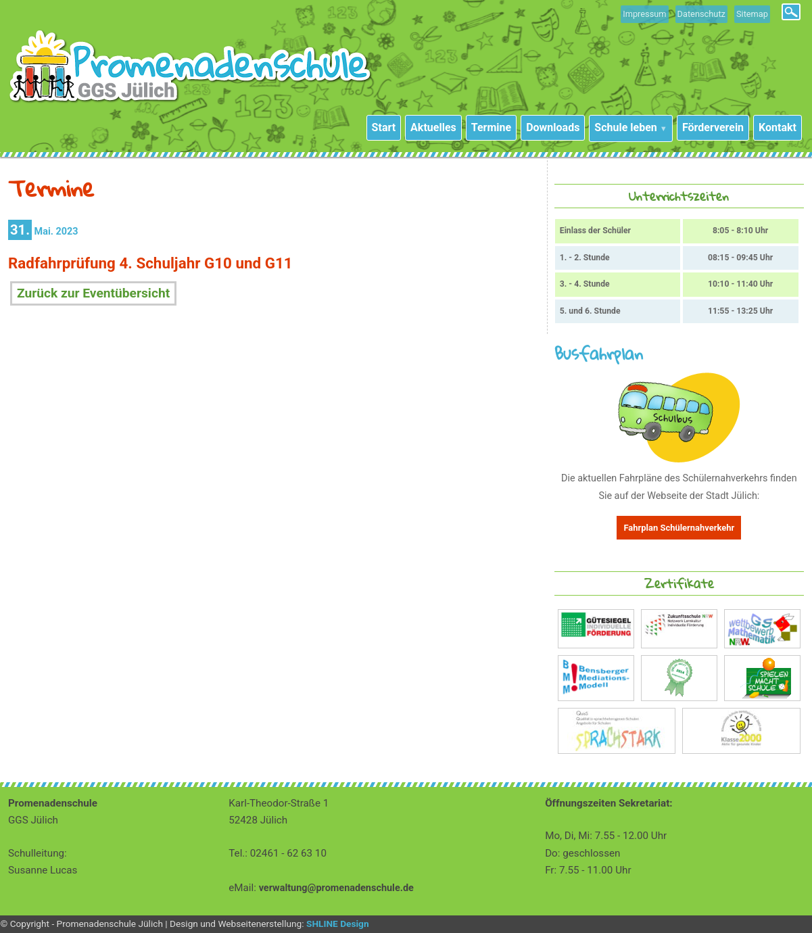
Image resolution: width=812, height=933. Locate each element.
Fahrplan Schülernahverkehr (678, 528)
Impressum (644, 14)
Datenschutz (701, 14)
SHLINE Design (337, 923)
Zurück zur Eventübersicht (93, 293)
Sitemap (752, 14)
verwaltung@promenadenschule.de (336, 888)
